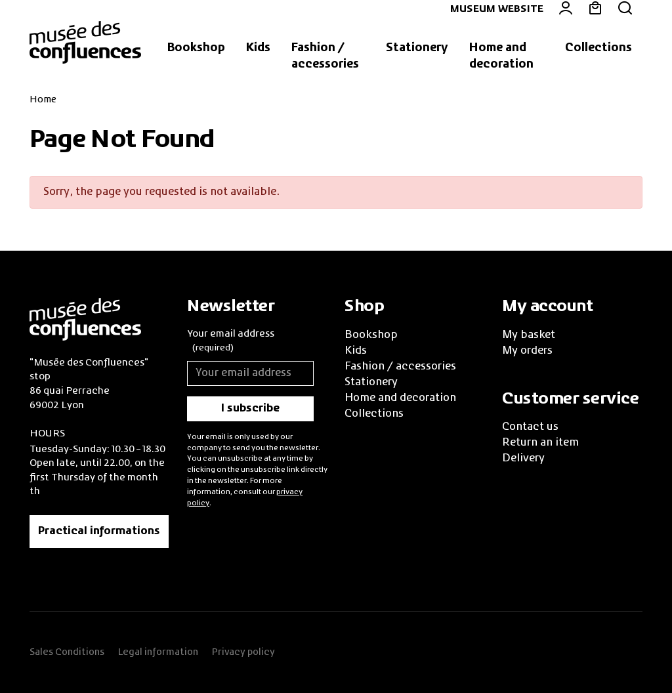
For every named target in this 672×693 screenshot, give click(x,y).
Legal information (157, 652)
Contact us (530, 427)
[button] (196, 49)
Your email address (230, 342)
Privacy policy (243, 652)
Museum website (496, 9)
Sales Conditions (67, 652)
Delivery (523, 458)
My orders (527, 351)
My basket (528, 335)
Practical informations (99, 531)
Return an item (540, 443)
